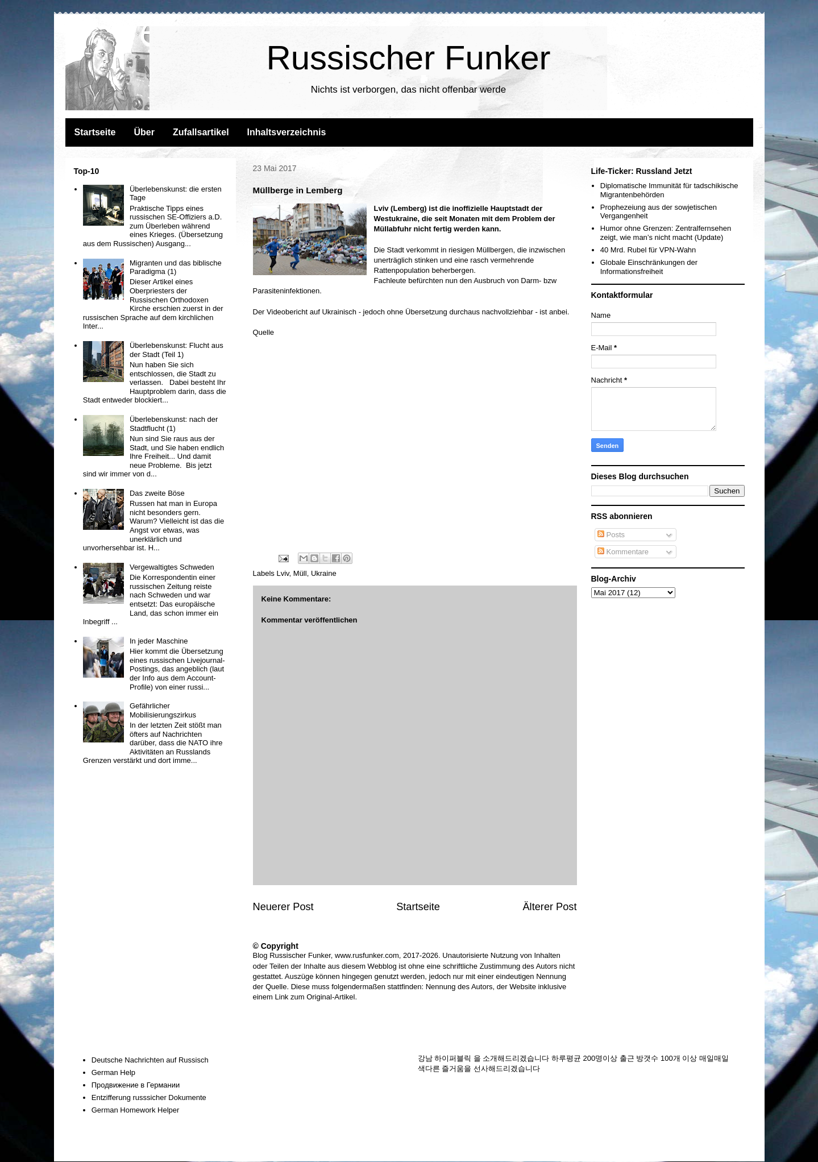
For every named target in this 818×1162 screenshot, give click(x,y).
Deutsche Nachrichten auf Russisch (150, 1060)
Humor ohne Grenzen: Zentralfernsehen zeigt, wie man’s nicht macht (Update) (666, 233)
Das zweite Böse (157, 493)
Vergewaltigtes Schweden (172, 567)
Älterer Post (549, 906)
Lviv (282, 573)
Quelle (264, 332)
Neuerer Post (283, 906)
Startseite (95, 132)
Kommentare (623, 551)
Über (144, 132)
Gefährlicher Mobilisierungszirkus (163, 710)
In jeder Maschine (159, 641)
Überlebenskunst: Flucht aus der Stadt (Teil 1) (176, 350)
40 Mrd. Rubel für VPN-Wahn (648, 250)
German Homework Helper (136, 1110)
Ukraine (324, 573)
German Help (113, 1072)
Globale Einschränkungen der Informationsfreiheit (648, 267)
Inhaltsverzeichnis (286, 132)
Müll (300, 573)
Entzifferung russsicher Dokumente (149, 1097)
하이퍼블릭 (452, 1058)
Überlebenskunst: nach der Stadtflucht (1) (174, 424)
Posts (611, 534)
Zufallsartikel (201, 132)
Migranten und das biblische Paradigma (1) (176, 267)
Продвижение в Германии (136, 1085)
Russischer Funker (408, 58)
